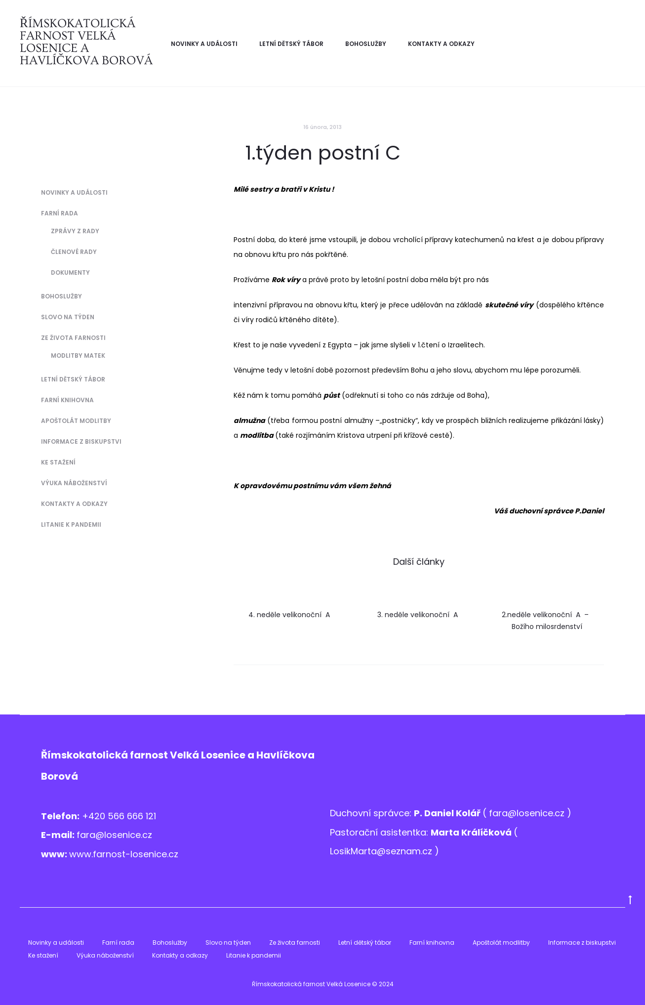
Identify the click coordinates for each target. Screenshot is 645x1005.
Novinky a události (204, 44)
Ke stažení (58, 462)
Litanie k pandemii (71, 524)
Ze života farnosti (73, 338)
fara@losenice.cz (114, 835)
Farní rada (59, 213)
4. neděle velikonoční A (290, 615)
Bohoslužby (365, 44)
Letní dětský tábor (291, 44)
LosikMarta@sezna (371, 851)
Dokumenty (70, 272)
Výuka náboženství (74, 483)
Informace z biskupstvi (81, 441)
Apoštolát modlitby (76, 421)
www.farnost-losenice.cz (123, 854)
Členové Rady (74, 252)
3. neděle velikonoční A (418, 615)
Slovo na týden (67, 317)
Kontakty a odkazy (441, 44)
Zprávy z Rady (75, 231)
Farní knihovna (67, 400)
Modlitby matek (78, 355)
